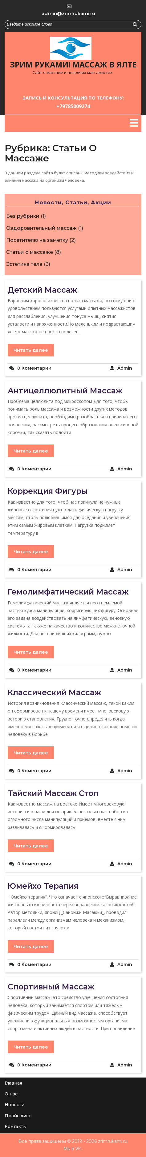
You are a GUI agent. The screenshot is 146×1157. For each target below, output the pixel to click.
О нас (11, 1094)
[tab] (134, 123)
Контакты (15, 1126)
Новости (14, 1104)
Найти (137, 25)
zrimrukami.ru (112, 1141)
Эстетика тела (24, 264)
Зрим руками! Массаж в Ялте (73, 64)
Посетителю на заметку (37, 240)
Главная (13, 1083)
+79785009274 (73, 106)
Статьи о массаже (29, 252)
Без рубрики (22, 216)
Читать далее (31, 350)
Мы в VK (72, 1148)
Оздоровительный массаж (41, 228)
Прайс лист (18, 1115)
